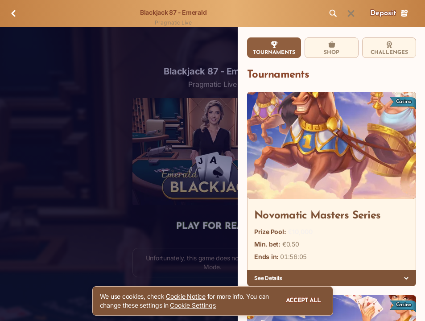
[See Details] (406, 278)
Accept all (303, 300)
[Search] (333, 13)
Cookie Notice (186, 296)
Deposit (389, 13)
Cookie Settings (193, 305)
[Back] (13, 13)
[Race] (351, 13)
